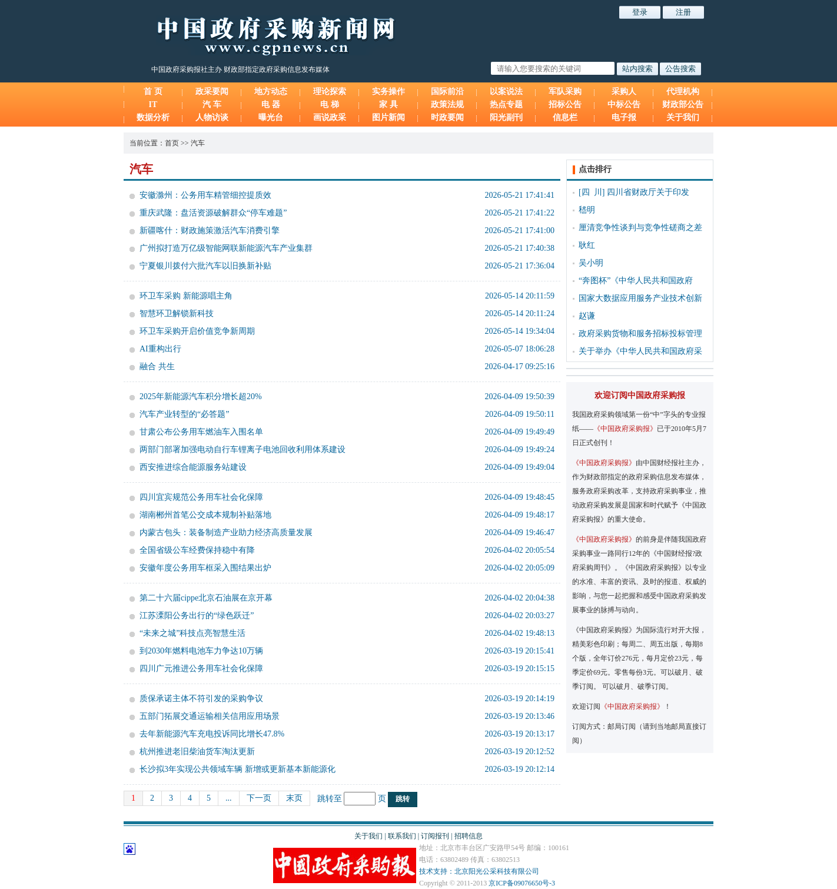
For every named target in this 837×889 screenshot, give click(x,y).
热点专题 (506, 104)
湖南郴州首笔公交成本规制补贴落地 (205, 514)
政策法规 (447, 104)
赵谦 (587, 315)
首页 (172, 143)
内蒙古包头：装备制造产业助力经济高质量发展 (226, 532)
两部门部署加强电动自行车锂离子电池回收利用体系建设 (243, 449)
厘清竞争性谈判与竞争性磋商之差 (640, 227)
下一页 (259, 798)
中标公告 (623, 104)
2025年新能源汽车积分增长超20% (201, 396)
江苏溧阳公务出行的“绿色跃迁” (197, 615)
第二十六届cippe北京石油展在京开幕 (206, 597)
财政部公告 (682, 104)
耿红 (587, 245)
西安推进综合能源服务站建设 (193, 467)
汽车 (198, 143)
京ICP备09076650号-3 (522, 883)
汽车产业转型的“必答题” (184, 414)
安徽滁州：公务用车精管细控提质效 (205, 195)
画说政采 (329, 117)
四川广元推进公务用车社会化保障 (201, 668)
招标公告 (565, 104)
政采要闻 (211, 91)
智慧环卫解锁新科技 (177, 313)
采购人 (624, 91)
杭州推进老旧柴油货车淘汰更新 (197, 751)
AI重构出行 (160, 348)
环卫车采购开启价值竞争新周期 (197, 331)
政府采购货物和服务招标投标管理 (640, 333)
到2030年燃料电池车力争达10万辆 (201, 650)
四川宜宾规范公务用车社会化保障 (201, 497)
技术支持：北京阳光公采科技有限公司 (479, 871)
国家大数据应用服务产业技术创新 (640, 298)
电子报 (624, 117)
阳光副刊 (506, 117)
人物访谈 (211, 117)
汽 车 (211, 104)
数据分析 (153, 117)
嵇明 (587, 209)
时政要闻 (447, 117)
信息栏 (565, 117)
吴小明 (591, 262)
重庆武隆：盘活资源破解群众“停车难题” (213, 212)
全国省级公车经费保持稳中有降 (197, 550)
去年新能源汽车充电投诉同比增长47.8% (212, 733)
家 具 (388, 104)
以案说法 (506, 91)
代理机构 (682, 91)
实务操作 (388, 91)
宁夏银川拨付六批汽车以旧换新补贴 (205, 265)
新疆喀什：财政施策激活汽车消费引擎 (210, 230)
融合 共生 (157, 366)
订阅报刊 (435, 836)
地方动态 (270, 91)
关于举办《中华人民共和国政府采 (640, 351)
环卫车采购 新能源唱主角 (186, 295)
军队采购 (565, 91)
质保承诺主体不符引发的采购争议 (201, 698)
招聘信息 (468, 836)
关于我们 (682, 117)
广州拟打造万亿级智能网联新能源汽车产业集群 (226, 248)
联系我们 (402, 836)
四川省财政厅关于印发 (648, 192)
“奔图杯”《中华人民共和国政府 (636, 280)
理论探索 (329, 91)
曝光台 (270, 117)
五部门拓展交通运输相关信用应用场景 (210, 716)
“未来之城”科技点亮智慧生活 (192, 633)
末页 (294, 798)
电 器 (270, 104)
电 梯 (329, 104)
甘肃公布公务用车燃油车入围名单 (201, 431)
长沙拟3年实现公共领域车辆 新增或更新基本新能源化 (238, 769)
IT (153, 104)
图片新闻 (388, 117)
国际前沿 (447, 91)
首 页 (153, 91)
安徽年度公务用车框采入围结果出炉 (205, 567)
